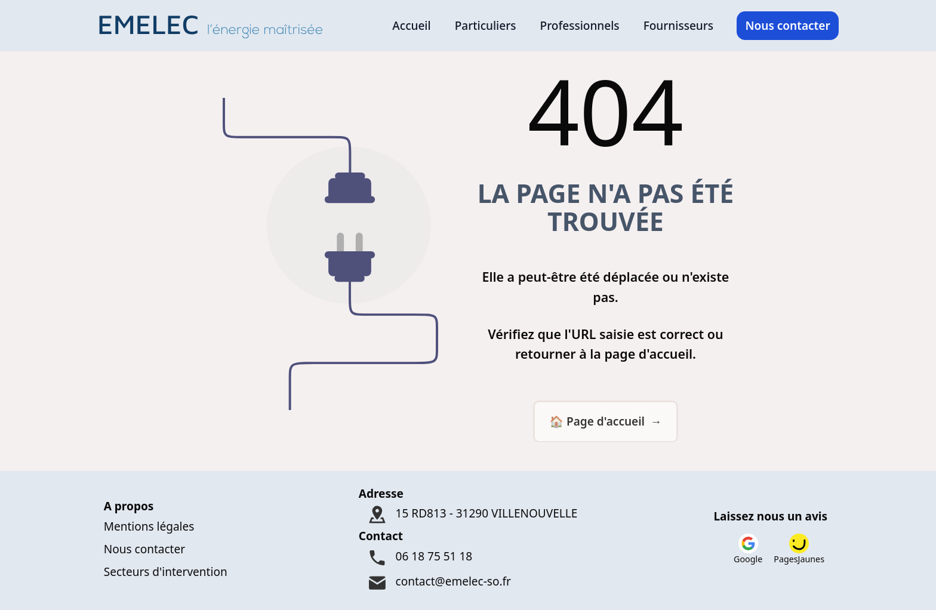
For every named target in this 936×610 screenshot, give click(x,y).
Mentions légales (149, 526)
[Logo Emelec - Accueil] (214, 25)
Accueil (411, 25)
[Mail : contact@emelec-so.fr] (468, 583)
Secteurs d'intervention (165, 572)
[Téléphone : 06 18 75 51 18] (468, 558)
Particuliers (485, 25)
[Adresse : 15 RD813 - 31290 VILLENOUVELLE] (468, 515)
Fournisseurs (678, 25)
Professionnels (580, 25)
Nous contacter (787, 25)
